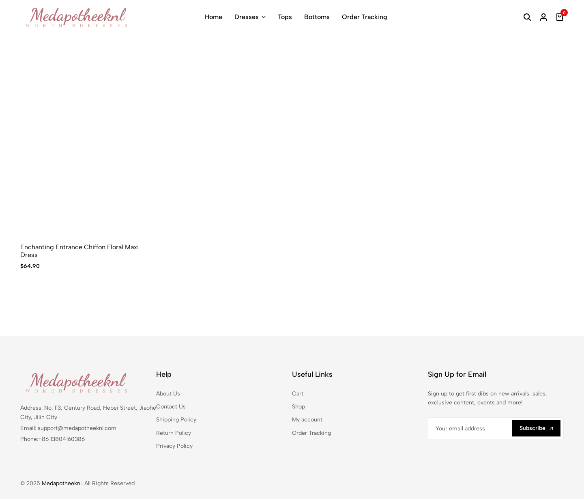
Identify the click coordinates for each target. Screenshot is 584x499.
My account (307, 419)
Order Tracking (364, 17)
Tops (285, 17)
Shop (298, 406)
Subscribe (536, 428)
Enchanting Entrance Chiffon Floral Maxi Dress (79, 251)
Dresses (246, 17)
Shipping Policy (176, 419)
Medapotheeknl (62, 483)
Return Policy (173, 433)
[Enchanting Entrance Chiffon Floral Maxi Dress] (83, 142)
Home (213, 17)
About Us (168, 393)
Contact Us (171, 406)
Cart (297, 393)
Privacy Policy (174, 446)
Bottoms (317, 17)
